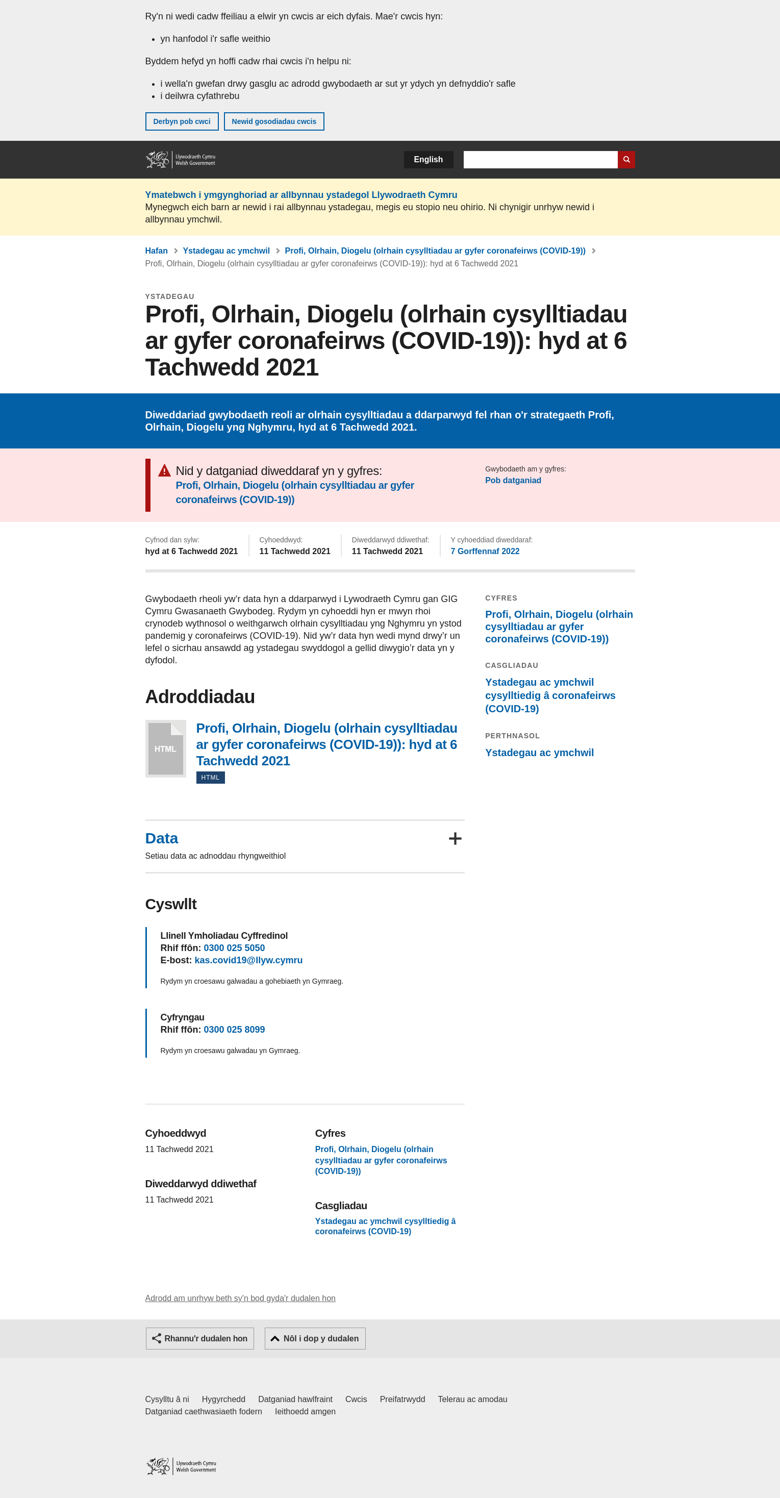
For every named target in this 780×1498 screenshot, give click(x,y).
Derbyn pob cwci (182, 121)
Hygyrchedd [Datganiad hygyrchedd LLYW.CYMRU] (223, 1399)
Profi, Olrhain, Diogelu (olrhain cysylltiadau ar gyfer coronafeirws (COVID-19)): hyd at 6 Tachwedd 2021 (165, 749)
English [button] (428, 159)
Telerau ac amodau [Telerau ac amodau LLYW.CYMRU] (473, 1399)
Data (162, 838)
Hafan (156, 250)
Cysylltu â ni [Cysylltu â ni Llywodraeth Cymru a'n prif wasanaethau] (167, 1399)
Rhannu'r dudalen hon (206, 1338)
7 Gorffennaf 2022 (485, 551)
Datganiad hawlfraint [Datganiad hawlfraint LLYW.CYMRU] (295, 1399)
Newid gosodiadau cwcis (274, 121)
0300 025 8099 (234, 1030)
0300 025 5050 (234, 948)
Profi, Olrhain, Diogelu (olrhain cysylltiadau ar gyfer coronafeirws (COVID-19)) (435, 250)
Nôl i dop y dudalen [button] (321, 1338)
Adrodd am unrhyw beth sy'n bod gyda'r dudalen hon (240, 1298)
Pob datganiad (513, 480)
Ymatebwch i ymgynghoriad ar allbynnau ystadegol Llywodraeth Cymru (301, 195)
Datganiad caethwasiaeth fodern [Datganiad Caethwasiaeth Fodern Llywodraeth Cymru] (204, 1411)
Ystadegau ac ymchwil (226, 250)
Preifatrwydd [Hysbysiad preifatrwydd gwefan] (402, 1399)
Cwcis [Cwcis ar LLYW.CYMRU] (356, 1399)
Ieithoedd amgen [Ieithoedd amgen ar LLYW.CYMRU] (305, 1411)
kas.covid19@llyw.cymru (249, 960)
